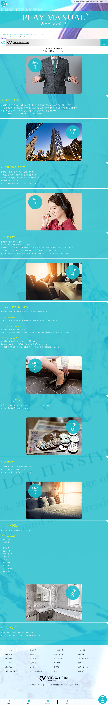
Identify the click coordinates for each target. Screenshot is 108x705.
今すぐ (29, 702)
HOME (9, 702)
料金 (67, 702)
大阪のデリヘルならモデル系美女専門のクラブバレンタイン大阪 (55, 685)
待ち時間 (48, 702)
